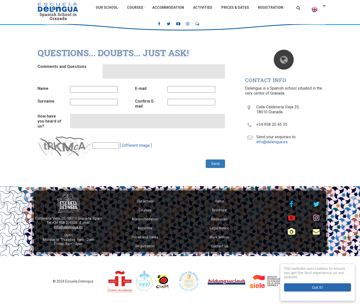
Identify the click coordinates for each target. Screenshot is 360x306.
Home (219, 201)
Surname (46, 101)
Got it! (317, 287)
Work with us (220, 237)
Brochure (219, 210)
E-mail (140, 88)
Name (43, 88)
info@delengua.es (272, 142)
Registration (270, 7)
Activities (202, 7)
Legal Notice (219, 228)
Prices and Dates (145, 237)
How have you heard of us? (50, 121)
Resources (219, 219)
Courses (135, 7)
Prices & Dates (235, 7)
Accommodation (168, 7)
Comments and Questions (62, 66)
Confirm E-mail (145, 104)
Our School (107, 7)
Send (215, 164)
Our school (145, 201)
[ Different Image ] (136, 145)
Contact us (219, 246)
